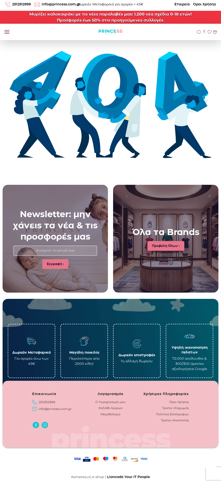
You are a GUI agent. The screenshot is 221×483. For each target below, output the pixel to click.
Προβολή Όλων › (166, 246)
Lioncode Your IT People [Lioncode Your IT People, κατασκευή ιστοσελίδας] (128, 477)
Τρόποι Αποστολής (175, 420)
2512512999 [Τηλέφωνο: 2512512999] (18, 4)
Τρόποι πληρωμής (175, 408)
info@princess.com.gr (55, 409)
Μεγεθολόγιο (110, 414)
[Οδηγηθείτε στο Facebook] (36, 425)
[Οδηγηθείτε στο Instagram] (45, 425)
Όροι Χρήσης (204, 4)
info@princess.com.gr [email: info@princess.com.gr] (57, 4)
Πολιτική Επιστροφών (172, 414)
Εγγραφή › (55, 264)
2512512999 (47, 402)
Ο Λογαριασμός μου (110, 402)
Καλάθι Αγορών (111, 408)
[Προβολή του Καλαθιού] (215, 32)
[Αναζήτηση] (199, 32)
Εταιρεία (182, 4)
